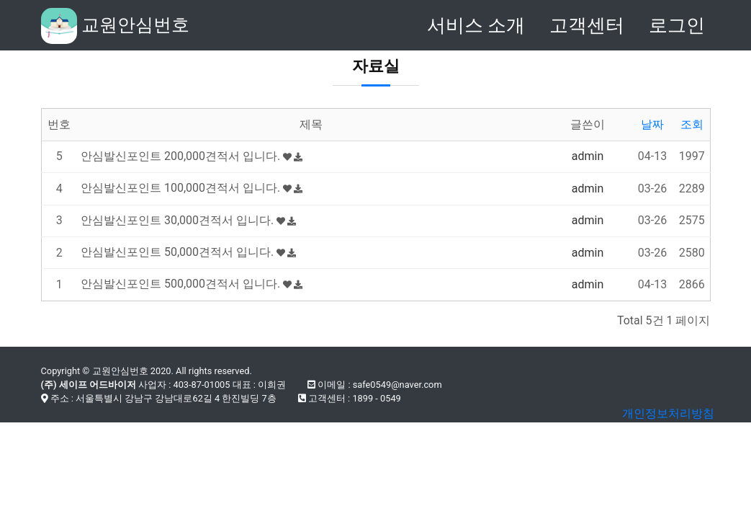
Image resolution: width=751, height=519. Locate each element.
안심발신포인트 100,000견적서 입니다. (191, 188)
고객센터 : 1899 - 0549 (349, 398)
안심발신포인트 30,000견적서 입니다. (188, 220)
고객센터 (586, 25)
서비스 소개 (476, 25)
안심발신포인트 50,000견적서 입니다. (188, 252)
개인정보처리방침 (668, 413)
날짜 (652, 124)
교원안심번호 (115, 26)
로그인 (677, 25)
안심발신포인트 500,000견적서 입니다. (191, 283)
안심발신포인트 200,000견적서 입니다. (191, 156)
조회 (691, 124)
